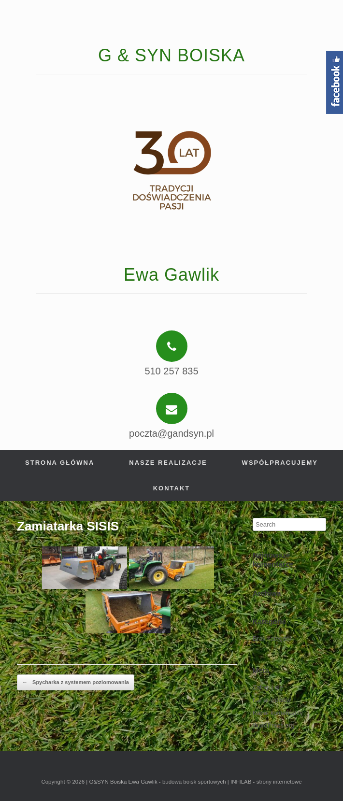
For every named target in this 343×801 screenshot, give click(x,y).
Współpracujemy (280, 462)
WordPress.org (273, 725)
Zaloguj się (268, 687)
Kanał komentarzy (278, 712)
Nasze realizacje (168, 462)
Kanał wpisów (272, 699)
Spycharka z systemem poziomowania (75, 682)
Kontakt (171, 488)
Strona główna (59, 462)
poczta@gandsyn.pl (171, 433)
